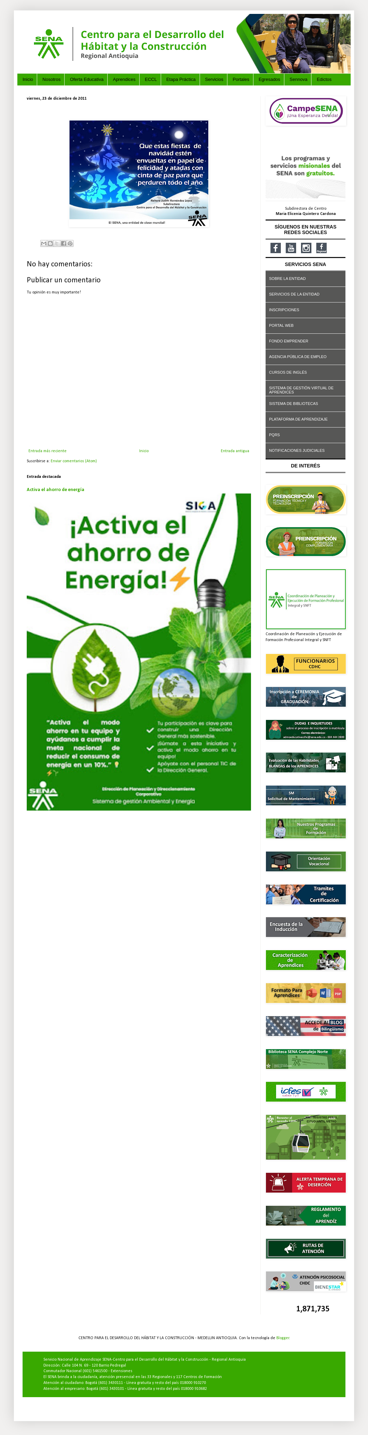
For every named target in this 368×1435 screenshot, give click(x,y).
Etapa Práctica (181, 79)
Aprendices (124, 79)
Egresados (269, 79)
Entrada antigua (235, 451)
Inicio (28, 79)
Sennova (298, 79)
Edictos (324, 79)
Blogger (282, 1338)
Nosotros (51, 79)
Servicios (214, 79)
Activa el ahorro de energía (55, 489)
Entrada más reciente (47, 451)
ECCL (151, 79)
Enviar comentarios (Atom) (74, 461)
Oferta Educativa (86, 79)
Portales (241, 79)
